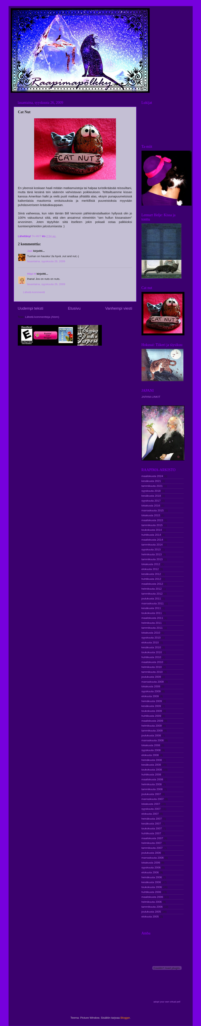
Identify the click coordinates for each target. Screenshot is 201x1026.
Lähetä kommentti (34, 292)
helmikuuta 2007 (151, 843)
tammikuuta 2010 (152, 671)
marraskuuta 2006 (152, 857)
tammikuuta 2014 (152, 544)
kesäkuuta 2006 (151, 882)
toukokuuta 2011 (151, 613)
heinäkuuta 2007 (151, 818)
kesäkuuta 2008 (151, 764)
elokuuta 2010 (150, 642)
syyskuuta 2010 (151, 637)
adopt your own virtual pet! (167, 1001)
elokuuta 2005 (150, 916)
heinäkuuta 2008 (151, 760)
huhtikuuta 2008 (151, 774)
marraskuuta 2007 (152, 799)
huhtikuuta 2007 (151, 833)
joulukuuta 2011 (151, 598)
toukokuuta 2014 (151, 529)
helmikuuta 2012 (151, 588)
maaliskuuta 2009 (152, 720)
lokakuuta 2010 (150, 632)
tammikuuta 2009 (152, 730)
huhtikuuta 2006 (151, 892)
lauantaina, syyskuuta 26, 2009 (46, 261)
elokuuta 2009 (150, 696)
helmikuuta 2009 (151, 725)
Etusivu (74, 308)
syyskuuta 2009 (151, 691)
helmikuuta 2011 (151, 622)
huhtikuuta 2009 (151, 715)
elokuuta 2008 (150, 755)
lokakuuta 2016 (150, 505)
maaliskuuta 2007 (152, 838)
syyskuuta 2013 (151, 549)
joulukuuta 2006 (151, 852)
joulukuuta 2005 (151, 911)
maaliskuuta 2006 (152, 896)
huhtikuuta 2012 (151, 578)
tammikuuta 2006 (152, 906)
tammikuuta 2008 (152, 789)
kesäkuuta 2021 (151, 481)
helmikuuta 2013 (151, 554)
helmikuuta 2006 (151, 901)
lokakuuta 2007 (150, 803)
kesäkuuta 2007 (151, 823)
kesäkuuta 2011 (151, 608)
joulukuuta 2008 (151, 735)
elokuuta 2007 (150, 813)
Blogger (125, 1017)
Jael (30, 250)
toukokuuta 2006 (151, 887)
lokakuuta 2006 (150, 862)
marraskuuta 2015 (152, 510)
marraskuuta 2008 (152, 740)
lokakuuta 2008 (150, 745)
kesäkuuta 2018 (151, 495)
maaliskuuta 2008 (152, 779)
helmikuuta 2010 (151, 667)
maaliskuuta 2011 (152, 617)
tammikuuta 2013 (152, 559)
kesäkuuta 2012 (151, 574)
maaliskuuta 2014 (152, 539)
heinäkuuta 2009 (151, 701)
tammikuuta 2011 (152, 627)
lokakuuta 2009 (150, 686)
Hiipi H (31, 273)
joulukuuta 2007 (151, 794)
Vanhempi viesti (118, 308)
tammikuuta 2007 (152, 847)
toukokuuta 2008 (151, 769)
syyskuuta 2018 (151, 490)
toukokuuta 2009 (151, 710)
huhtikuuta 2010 (151, 657)
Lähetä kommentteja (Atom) (42, 316)
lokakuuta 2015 (150, 515)
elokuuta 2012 (150, 569)
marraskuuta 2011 (152, 603)
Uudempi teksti (30, 308)
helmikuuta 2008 (151, 784)
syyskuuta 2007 (151, 808)
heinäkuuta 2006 (151, 877)
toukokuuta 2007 (151, 828)
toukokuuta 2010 (151, 652)
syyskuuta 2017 (151, 500)
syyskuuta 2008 (151, 750)
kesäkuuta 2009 (151, 706)
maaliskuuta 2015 (152, 520)
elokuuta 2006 (150, 872)
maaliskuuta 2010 (152, 662)
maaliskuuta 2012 (152, 583)
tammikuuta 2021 (152, 485)
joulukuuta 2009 (151, 676)
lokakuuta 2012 (150, 564)
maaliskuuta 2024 (152, 476)
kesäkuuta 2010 (151, 647)
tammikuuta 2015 (152, 525)
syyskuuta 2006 (151, 867)
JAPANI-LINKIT (151, 396)
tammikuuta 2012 (152, 593)
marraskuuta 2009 (152, 681)
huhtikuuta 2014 (151, 534)
